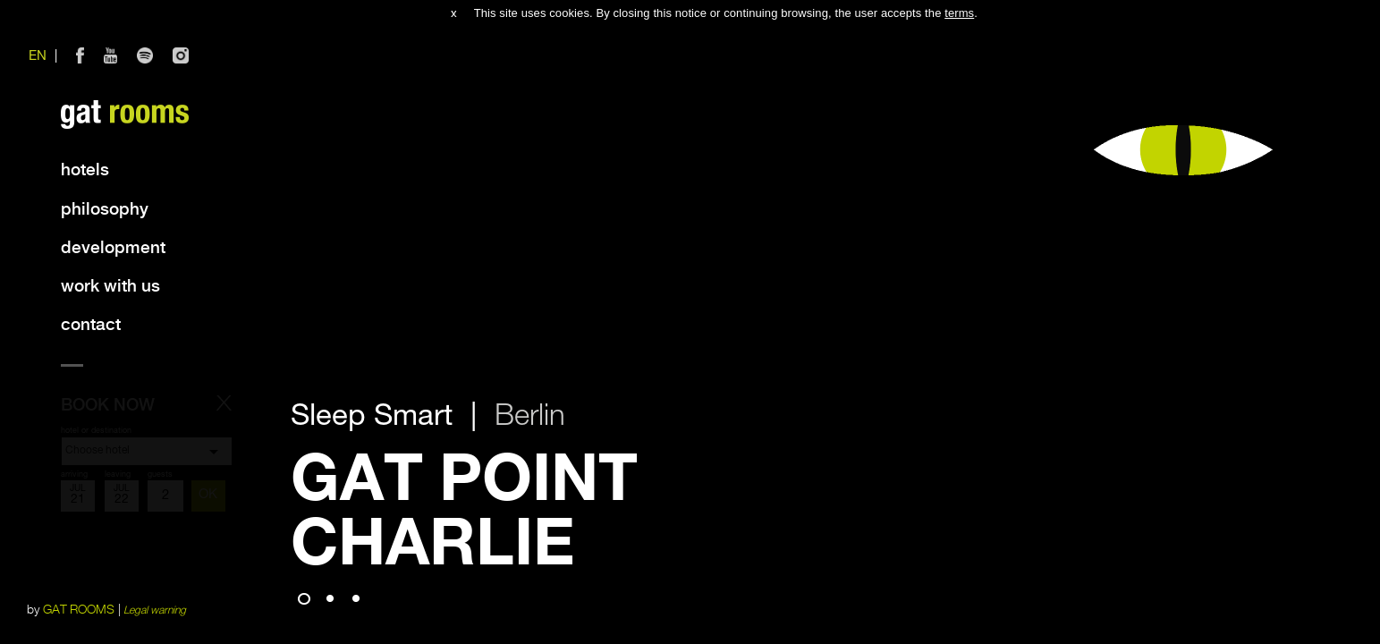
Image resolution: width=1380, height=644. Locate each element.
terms (959, 13)
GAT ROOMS (79, 610)
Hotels (85, 170)
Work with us (110, 286)
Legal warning (154, 610)
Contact (91, 325)
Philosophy (104, 209)
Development (113, 248)
